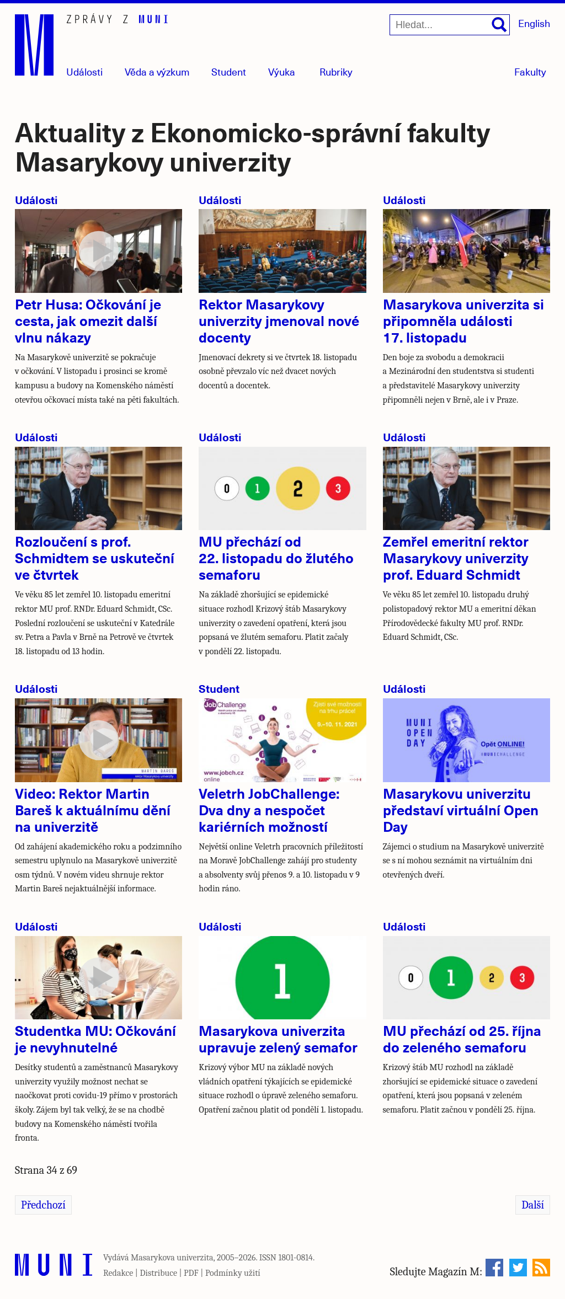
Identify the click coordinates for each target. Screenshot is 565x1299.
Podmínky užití (232, 1273)
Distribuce (158, 1273)
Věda (157, 71)
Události (84, 71)
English (534, 23)
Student (228, 71)
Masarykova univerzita (172, 1258)
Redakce (118, 1273)
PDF (191, 1273)
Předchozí (43, 1205)
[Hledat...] (450, 24)
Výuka (281, 71)
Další (532, 1205)
